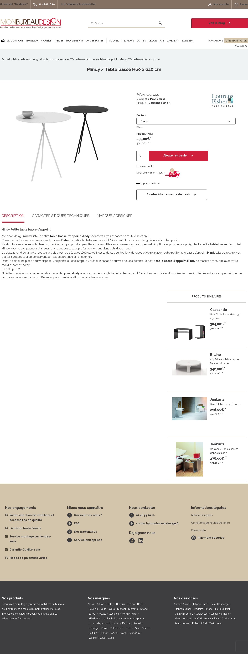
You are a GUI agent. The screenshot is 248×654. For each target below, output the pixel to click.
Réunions (128, 40)
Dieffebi (121, 609)
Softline (93, 633)
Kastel (125, 618)
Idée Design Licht (98, 618)
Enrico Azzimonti (223, 618)
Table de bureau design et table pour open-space (41, 59)
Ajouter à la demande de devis (169, 194)
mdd (108, 623)
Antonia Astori (181, 604)
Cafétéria (173, 40)
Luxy (91, 623)
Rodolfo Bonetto (203, 609)
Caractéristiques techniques (60, 216)
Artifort (100, 604)
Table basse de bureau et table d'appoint (94, 59)
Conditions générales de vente (210, 522)
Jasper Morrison (220, 613)
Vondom (135, 633)
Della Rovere (107, 609)
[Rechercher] (160, 23)
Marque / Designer (114, 216)
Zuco (111, 637)
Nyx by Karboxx (122, 623)
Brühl (140, 604)
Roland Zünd (199, 623)
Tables (59, 40)
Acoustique (15, 40)
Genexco (114, 613)
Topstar (114, 633)
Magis (100, 623)
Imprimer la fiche (150, 183)
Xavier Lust (202, 613)
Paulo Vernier (182, 623)
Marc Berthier (222, 609)
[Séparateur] (105, 40)
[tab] (61, 218)
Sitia (137, 628)
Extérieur (188, 40)
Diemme (133, 609)
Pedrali (138, 623)
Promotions (215, 40)
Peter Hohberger (220, 604)
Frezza (102, 613)
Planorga (94, 628)
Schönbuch (116, 628)
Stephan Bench (183, 609)
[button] (15, 4)
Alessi (91, 604)
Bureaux (32, 40)
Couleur (141, 115)
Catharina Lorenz (184, 613)
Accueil (114, 40)
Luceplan (137, 618)
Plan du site (198, 530)
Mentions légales (202, 515)
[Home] (3, 40)
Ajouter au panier (175, 155)
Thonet (103, 633)
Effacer (139, 127)
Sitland (145, 628)
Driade (144, 609)
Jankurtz (115, 618)
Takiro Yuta (215, 623)
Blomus (120, 604)
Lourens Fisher (159, 102)
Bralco (131, 604)
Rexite (104, 628)
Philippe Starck (200, 604)
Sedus (129, 628)
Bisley (110, 604)
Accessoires (95, 40)
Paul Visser (158, 98)
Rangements (75, 40)
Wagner (93, 637)
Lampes (141, 40)
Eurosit (92, 613)
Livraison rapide (236, 40)
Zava (102, 637)
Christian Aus (204, 618)
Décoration (156, 40)
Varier (124, 633)
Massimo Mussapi (185, 618)
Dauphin (93, 609)
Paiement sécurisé (211, 537)
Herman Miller (129, 613)
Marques (241, 46)
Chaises (46, 40)
